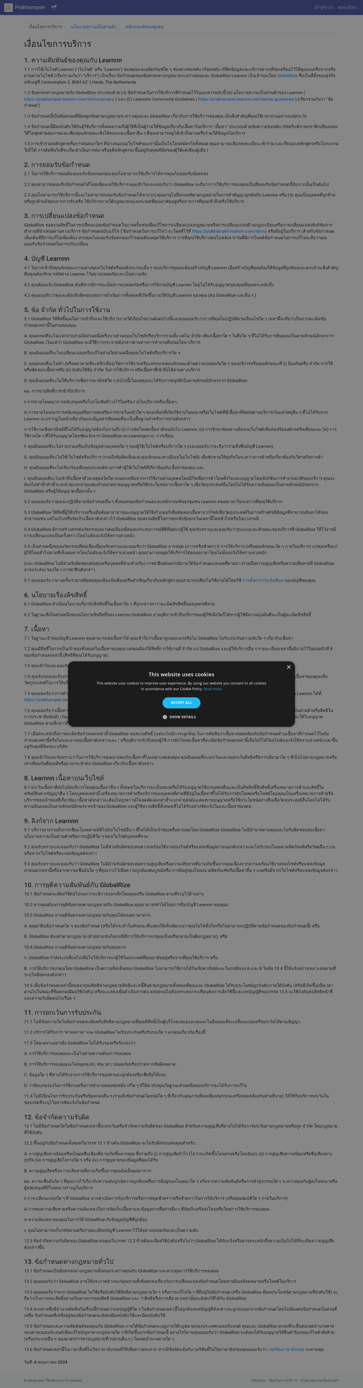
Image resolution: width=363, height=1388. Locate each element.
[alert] (181, 694)
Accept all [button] (181, 702)
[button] (181, 717)
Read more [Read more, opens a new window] (213, 688)
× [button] (288, 667)
